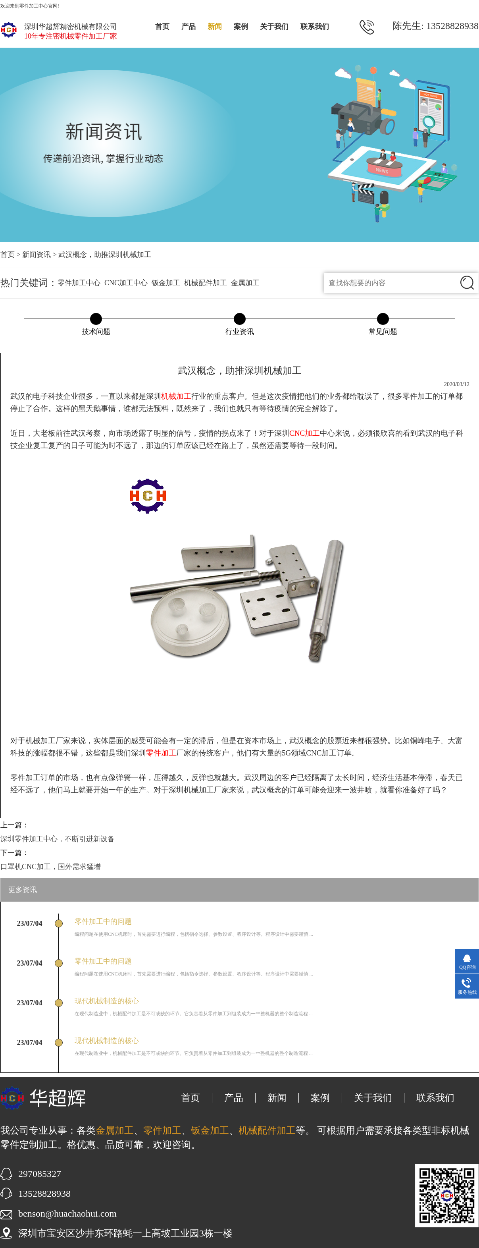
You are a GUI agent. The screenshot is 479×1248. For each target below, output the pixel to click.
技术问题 (96, 332)
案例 (241, 27)
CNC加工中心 (126, 283)
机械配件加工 (205, 283)
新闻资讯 (36, 255)
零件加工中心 (79, 283)
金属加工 (245, 283)
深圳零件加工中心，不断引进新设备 (57, 839)
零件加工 (162, 1130)
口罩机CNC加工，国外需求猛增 (50, 867)
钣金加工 (166, 283)
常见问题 (383, 332)
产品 (188, 27)
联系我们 (314, 27)
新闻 (215, 27)
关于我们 (274, 27)
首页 (162, 27)
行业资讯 (239, 332)
